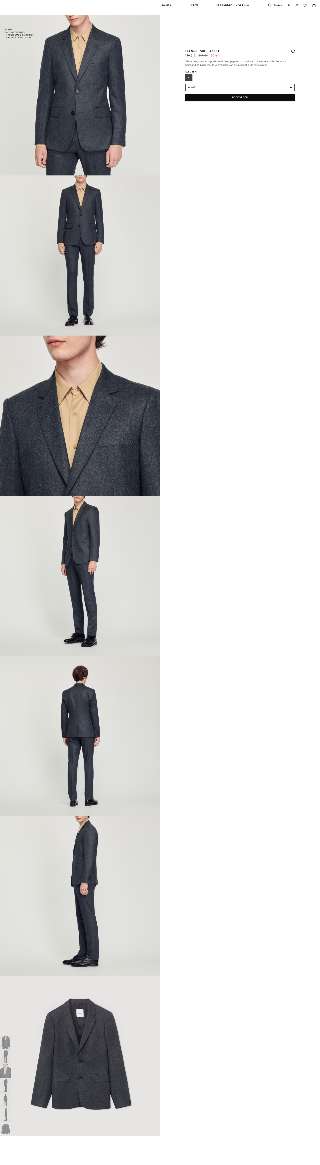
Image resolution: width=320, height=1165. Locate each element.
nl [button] (290, 5)
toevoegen (240, 97)
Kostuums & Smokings (21, 35)
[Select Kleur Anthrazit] (188, 77)
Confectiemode (16, 32)
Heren (8, 29)
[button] (167, 8)
